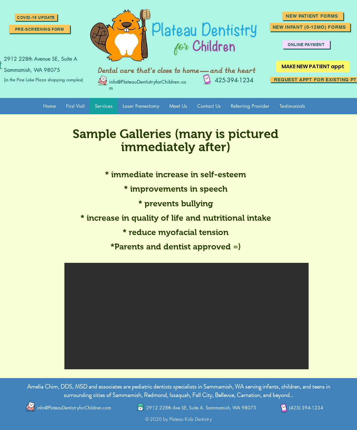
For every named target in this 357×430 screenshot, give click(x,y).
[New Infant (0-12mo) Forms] (310, 27)
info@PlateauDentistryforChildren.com (74, 408)
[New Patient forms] (312, 16)
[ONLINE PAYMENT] (306, 44)
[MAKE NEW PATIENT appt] (313, 66)
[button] (36, 17)
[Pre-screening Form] (39, 29)
